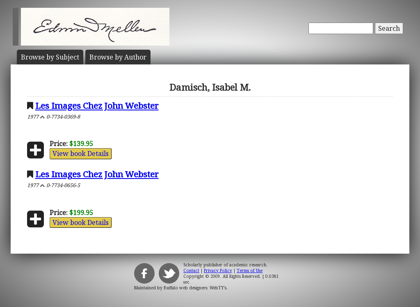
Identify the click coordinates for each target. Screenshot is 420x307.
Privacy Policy (218, 270)
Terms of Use (249, 270)
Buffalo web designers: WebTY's (195, 288)
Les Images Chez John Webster (97, 105)
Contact (191, 270)
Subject (50, 57)
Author (117, 57)
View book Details (80, 153)
